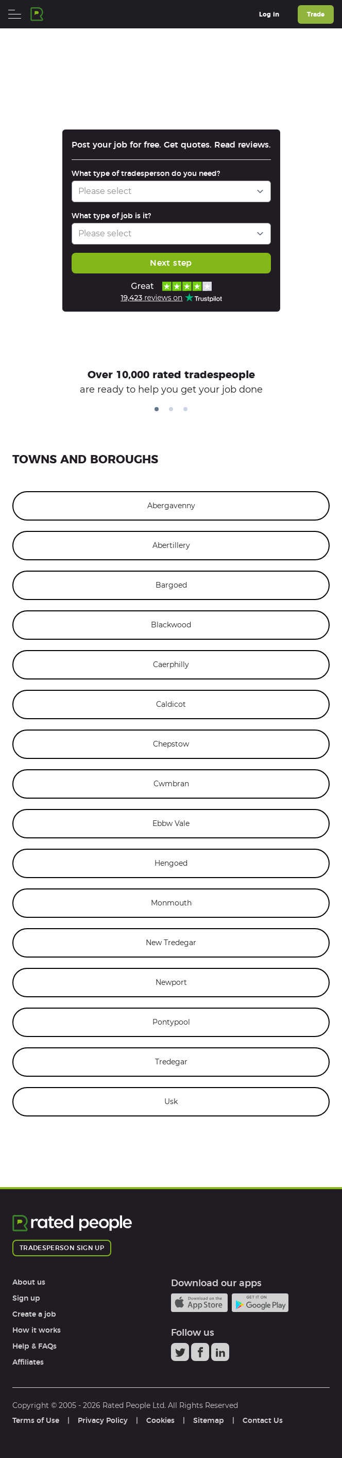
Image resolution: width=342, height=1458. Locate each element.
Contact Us (263, 1420)
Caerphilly (171, 664)
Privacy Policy (103, 1420)
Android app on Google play (260, 1302)
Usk (171, 1101)
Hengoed (171, 863)
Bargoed (171, 585)
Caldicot (171, 704)
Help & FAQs (34, 1346)
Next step (171, 263)
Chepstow (171, 744)
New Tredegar (171, 942)
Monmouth (171, 903)
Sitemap (208, 1420)
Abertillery (171, 545)
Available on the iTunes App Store (199, 1302)
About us (28, 1282)
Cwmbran (171, 783)
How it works (36, 1330)
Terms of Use (35, 1420)
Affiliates (28, 1362)
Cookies (160, 1420)
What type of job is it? (111, 215)
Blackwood (171, 624)
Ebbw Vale (171, 823)
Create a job (34, 1314)
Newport (171, 982)
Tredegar (171, 1061)
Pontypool (171, 1022)
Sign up (26, 1298)
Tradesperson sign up (62, 1248)
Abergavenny (171, 505)
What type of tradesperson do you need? (146, 173)
